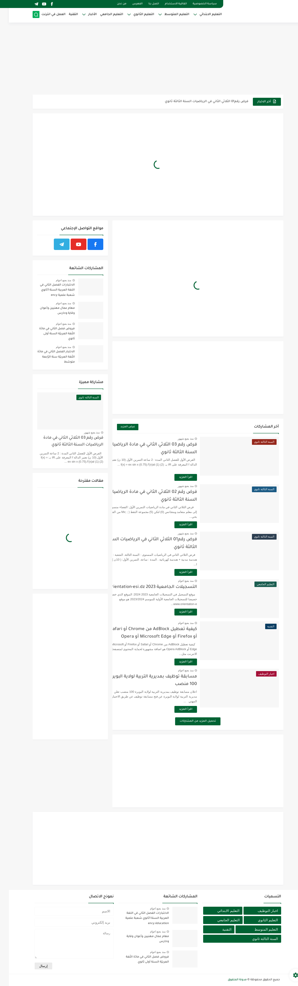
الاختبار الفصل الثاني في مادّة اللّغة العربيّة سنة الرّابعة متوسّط (47, 357)
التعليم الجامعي (102, 15)
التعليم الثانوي (134, 15)
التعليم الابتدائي (202, 15)
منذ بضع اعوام (187, 580)
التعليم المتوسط (167, 15)
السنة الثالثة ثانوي (256, 939)
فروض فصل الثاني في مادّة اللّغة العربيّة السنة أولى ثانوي (48, 334)
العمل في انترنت (45, 15)
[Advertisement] (149, 59)
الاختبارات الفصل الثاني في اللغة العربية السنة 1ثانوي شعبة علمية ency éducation (48, 290)
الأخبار (83, 15)
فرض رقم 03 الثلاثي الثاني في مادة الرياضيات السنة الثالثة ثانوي (64, 441)
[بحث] (27, 15)
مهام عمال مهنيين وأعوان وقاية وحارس (48, 311)
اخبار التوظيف (259, 911)
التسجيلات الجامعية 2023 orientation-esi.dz (154, 587)
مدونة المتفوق (228, 979)
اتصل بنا (145, 4)
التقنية (64, 15)
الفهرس (128, 4)
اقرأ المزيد (187, 477)
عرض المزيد (118, 426)
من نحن (112, 4)
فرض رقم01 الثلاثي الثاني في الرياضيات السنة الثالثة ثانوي (197, 101)
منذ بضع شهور (187, 438)
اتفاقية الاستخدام (167, 4)
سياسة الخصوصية (196, 4)
